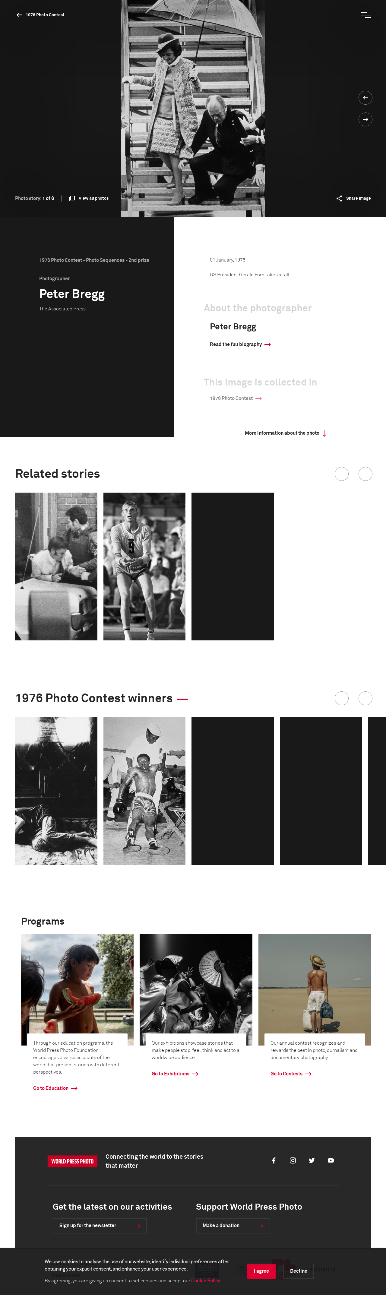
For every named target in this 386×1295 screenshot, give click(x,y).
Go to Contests (286, 1073)
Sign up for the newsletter (87, 1225)
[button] (342, 474)
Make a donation (221, 1225)
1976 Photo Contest (45, 15)
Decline (298, 1271)
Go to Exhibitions (170, 1073)
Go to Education (50, 1088)
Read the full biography (236, 344)
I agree (261, 1271)
